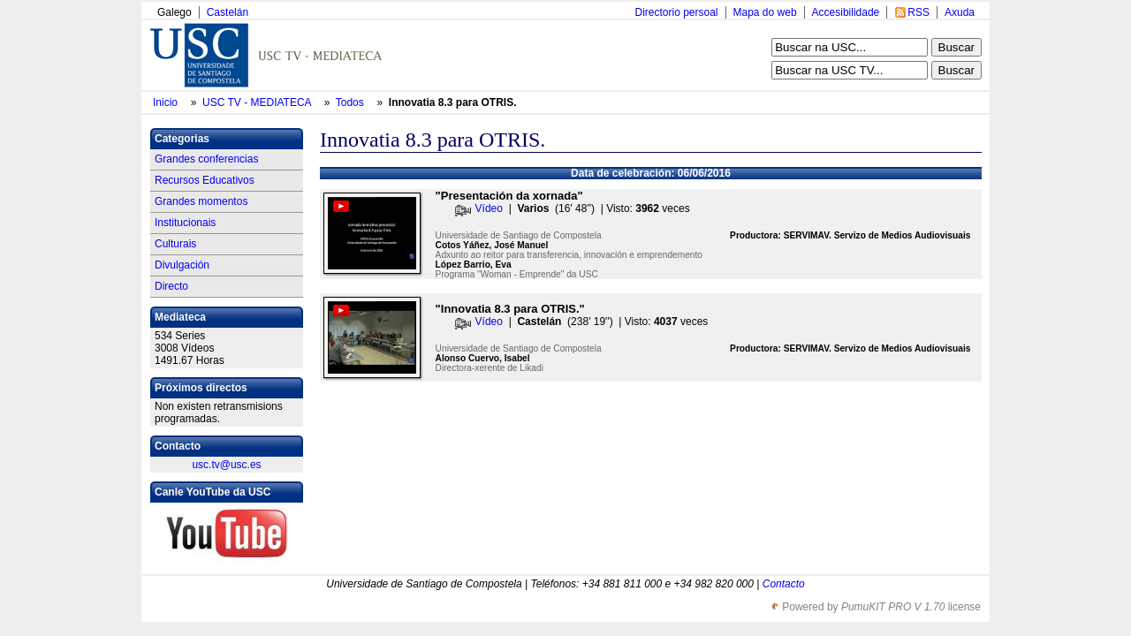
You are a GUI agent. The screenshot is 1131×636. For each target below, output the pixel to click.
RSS (918, 12)
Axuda (960, 12)
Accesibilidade (846, 12)
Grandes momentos (201, 201)
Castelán (227, 12)
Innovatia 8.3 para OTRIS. (453, 102)
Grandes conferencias (206, 159)
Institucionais (185, 222)
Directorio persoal (675, 12)
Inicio (166, 102)
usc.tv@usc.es (226, 464)
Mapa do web (765, 12)
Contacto (784, 584)
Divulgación (182, 265)
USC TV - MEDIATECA (258, 102)
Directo (171, 286)
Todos (351, 102)
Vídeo (489, 208)
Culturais (175, 244)
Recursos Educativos (204, 180)
